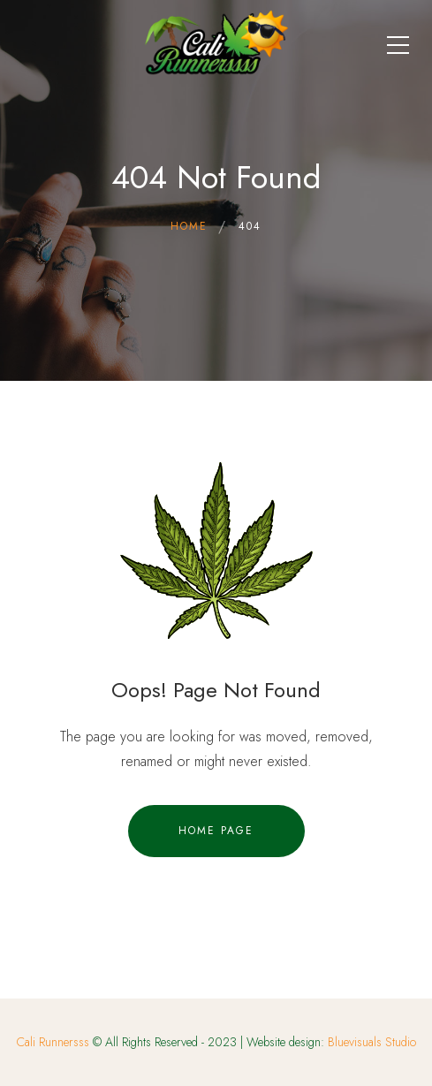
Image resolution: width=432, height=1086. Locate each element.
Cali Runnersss (53, 1042)
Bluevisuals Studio (372, 1042)
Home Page (216, 831)
